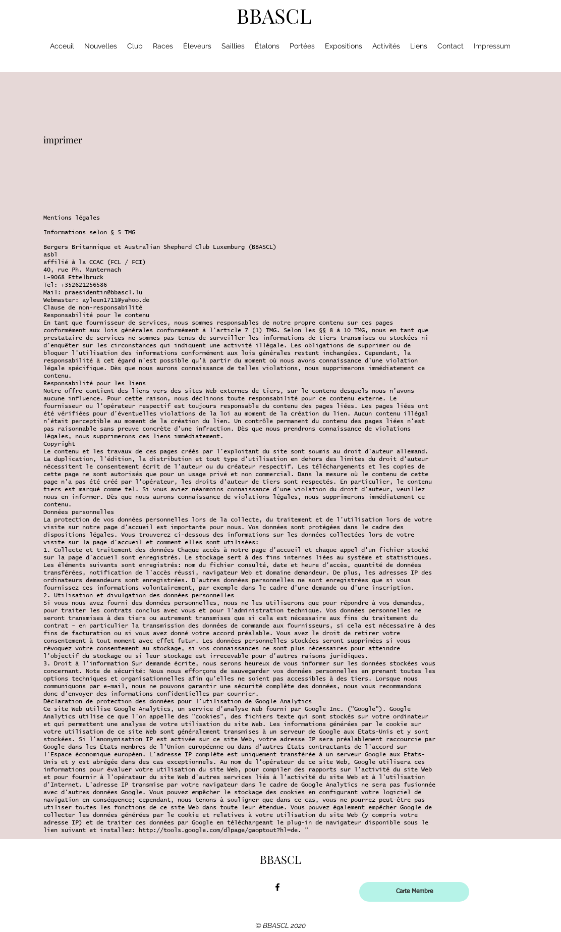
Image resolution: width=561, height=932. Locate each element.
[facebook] (277, 887)
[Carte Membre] (414, 892)
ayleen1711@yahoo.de (115, 300)
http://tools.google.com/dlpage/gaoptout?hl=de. (220, 830)
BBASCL (274, 15)
